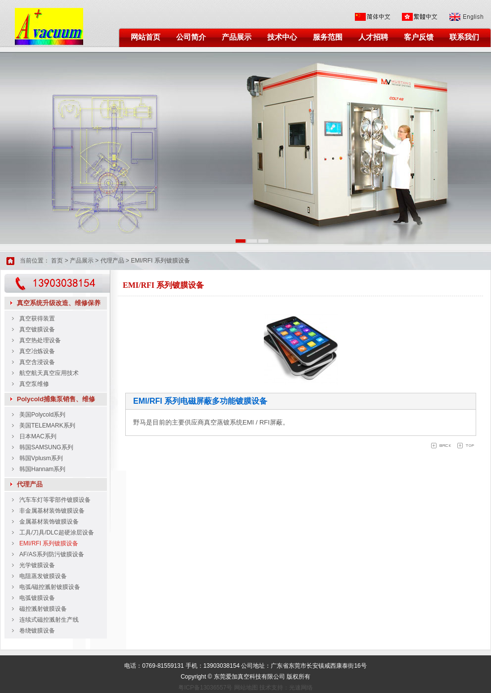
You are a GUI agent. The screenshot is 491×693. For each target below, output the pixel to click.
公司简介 (191, 37)
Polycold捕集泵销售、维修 (56, 399)
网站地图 (246, 687)
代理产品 (112, 260)
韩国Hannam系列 (42, 469)
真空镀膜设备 (37, 329)
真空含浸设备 (37, 362)
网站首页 (145, 37)
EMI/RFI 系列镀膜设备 (160, 260)
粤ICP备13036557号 (205, 687)
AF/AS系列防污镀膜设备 (51, 554)
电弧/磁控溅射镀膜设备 (49, 587)
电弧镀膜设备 (37, 597)
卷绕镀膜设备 (37, 630)
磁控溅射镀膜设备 (43, 608)
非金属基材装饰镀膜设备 (52, 510)
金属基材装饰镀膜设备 (49, 521)
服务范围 (328, 37)
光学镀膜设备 (37, 565)
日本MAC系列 (37, 436)
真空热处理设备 (40, 340)
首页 (57, 260)
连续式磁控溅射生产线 (49, 619)
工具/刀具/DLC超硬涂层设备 (56, 532)
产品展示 (236, 37)
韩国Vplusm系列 (41, 458)
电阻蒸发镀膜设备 (43, 576)
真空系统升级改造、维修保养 (58, 303)
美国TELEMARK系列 (47, 425)
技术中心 (282, 37)
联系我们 (464, 37)
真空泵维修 (34, 383)
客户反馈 (419, 37)
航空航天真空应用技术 (49, 373)
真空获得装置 (37, 318)
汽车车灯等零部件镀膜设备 (55, 499)
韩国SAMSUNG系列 (46, 447)
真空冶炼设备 (37, 351)
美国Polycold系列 (42, 414)
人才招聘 (373, 37)
